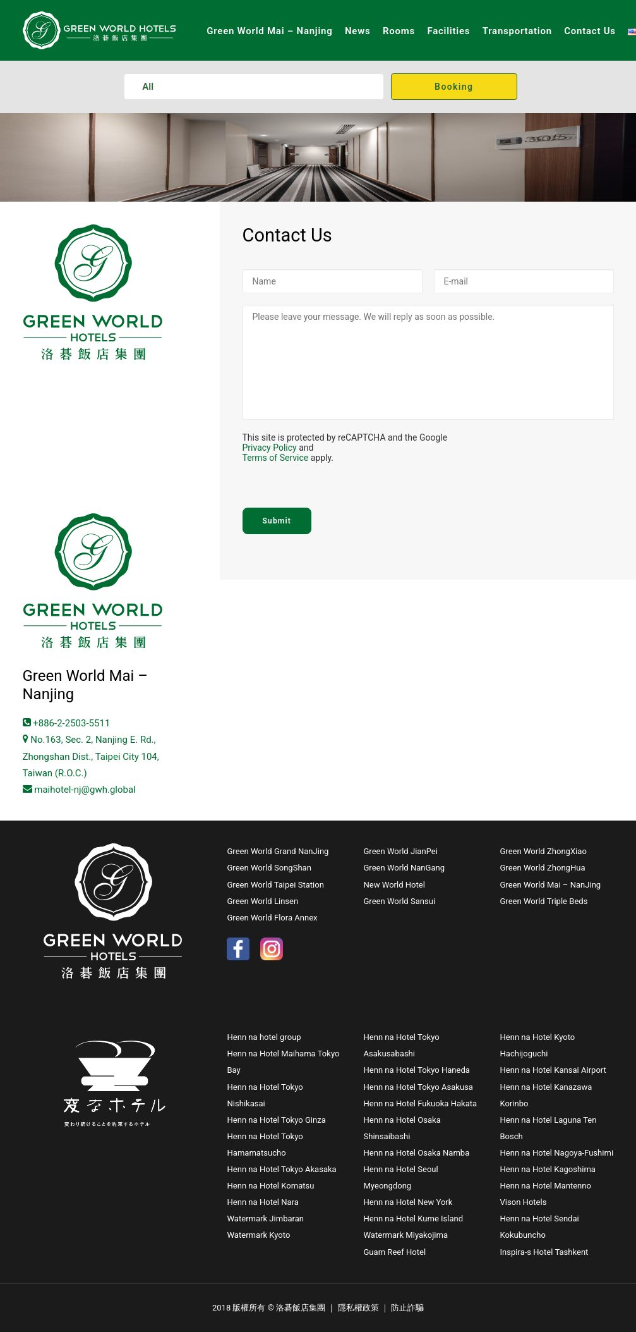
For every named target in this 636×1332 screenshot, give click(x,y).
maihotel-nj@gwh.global (79, 789)
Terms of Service (276, 458)
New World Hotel (393, 884)
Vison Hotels (523, 1202)
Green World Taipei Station (275, 884)
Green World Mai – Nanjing (269, 31)
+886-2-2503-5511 (67, 723)
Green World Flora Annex (272, 917)
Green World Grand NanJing (278, 851)
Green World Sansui (399, 901)
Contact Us (589, 31)
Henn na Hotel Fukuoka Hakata (420, 1103)
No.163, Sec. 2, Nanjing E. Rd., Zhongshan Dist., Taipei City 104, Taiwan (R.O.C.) (91, 756)
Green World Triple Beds (543, 901)
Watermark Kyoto (258, 1235)
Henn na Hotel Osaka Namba (416, 1153)
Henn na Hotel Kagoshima (547, 1169)
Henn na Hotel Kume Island (413, 1218)
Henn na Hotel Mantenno (545, 1185)
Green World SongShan (269, 867)
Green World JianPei (400, 851)
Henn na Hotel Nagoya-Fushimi (556, 1153)
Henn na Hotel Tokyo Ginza (276, 1120)
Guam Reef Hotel (394, 1252)
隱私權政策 (358, 1307)
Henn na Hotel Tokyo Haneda (416, 1070)
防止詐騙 (407, 1307)
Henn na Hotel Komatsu (270, 1185)
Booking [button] (454, 87)
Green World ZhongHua (542, 867)
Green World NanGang (404, 867)
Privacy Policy (270, 448)
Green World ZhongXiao (543, 851)
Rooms (399, 31)
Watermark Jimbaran (265, 1218)
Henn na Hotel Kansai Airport (553, 1070)
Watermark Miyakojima (405, 1235)
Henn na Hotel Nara (262, 1202)
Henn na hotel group (264, 1037)
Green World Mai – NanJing (550, 884)
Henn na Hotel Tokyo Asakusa (417, 1087)
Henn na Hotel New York (407, 1202)
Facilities (448, 31)
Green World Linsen (262, 901)
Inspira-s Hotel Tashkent (544, 1252)
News (357, 31)
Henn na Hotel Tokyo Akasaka (281, 1169)
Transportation (517, 31)
